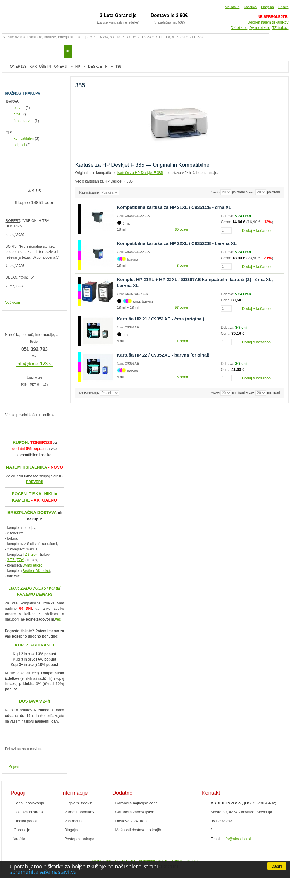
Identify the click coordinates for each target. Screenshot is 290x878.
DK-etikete (239, 28)
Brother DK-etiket (36, 571)
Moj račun (232, 7)
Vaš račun (73, 821)
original (19, 145)
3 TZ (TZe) (15, 560)
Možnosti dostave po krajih (138, 830)
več (58, 619)
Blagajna (267, 7)
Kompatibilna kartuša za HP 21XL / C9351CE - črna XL (174, 207)
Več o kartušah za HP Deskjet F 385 (104, 181)
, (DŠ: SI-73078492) (244, 803)
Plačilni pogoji (26, 821)
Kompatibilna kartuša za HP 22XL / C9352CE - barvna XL (177, 243)
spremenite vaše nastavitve (43, 871)
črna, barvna (24, 121)
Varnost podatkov (79, 812)
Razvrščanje (89, 192)
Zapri (277, 866)
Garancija (22, 830)
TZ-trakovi (280, 28)
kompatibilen (24, 138)
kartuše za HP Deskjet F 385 (140, 173)
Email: (216, 839)
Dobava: (228, 216)
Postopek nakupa (79, 839)
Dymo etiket (32, 565)
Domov (9, 51)
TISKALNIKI (41, 493)
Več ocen (12, 302)
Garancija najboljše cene (136, 803)
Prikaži (249, 192)
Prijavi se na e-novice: (24, 749)
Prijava (283, 7)
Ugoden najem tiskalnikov (268, 22)
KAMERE (21, 500)
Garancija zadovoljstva (134, 812)
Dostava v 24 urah (131, 821)
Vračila (19, 839)
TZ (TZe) (30, 555)
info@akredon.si (237, 839)
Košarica (250, 7)
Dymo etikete (259, 28)
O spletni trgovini (79, 803)
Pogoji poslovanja (29, 803)
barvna (19, 108)
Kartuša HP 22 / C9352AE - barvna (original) (163, 354)
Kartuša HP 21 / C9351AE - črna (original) (160, 318)
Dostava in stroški (29, 812)
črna (17, 114)
